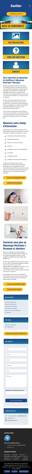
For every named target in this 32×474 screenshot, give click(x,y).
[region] (16, 22)
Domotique (8, 312)
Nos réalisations (9, 327)
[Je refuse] (30, 468)
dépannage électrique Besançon (14, 454)
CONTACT (16, 71)
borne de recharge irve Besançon (16, 457)
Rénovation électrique (10, 302)
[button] (3, 23)
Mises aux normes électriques (13, 310)
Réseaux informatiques (11, 306)
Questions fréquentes (10, 325)
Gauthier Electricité (16, 6)
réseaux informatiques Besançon (16, 458)
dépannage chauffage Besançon (13, 456)
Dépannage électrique (11, 304)
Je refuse (14, 471)
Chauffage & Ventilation (11, 308)
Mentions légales (23, 471)
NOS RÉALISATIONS (16, 42)
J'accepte (7, 471)
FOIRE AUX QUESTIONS (16, 57)
